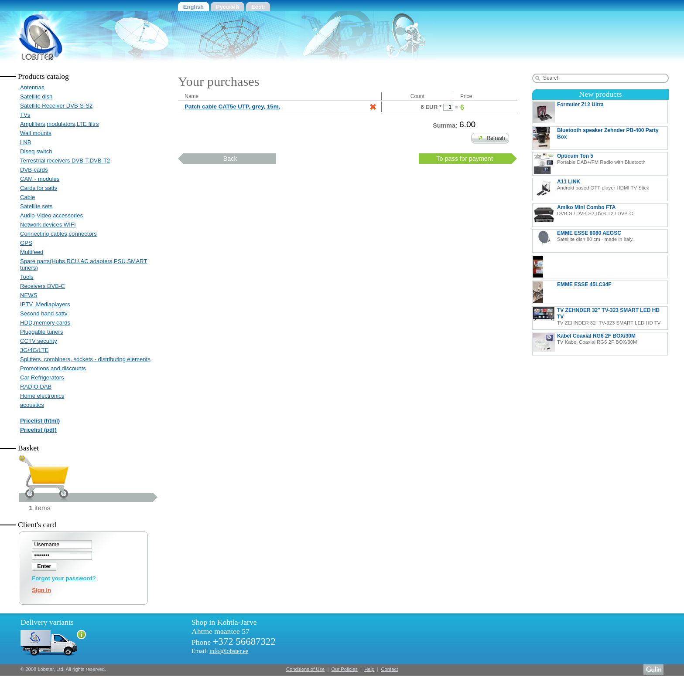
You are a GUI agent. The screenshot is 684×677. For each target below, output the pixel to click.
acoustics (32, 405)
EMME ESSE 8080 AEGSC (583, 241)
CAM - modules (39, 179)
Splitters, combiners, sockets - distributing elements (85, 359)
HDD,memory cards (45, 322)
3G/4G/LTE (34, 350)
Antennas (32, 87)
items (39, 507)
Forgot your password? (64, 578)
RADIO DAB (35, 386)
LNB (25, 142)
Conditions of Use (305, 669)
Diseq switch (36, 151)
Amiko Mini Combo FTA (583, 215)
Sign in (41, 590)
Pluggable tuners (41, 331)
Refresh (492, 138)
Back (230, 158)
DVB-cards (34, 169)
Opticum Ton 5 (589, 164)
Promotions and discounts (53, 368)
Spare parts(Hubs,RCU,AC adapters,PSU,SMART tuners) (83, 264)
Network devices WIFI (47, 224)
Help (369, 669)
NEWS (28, 295)
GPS (26, 243)
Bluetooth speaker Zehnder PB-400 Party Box (596, 138)
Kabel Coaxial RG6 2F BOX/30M (585, 344)
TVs (25, 115)
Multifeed (31, 252)
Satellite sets (36, 206)
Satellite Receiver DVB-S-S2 (56, 105)
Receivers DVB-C (42, 286)
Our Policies (345, 669)
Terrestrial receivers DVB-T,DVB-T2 (65, 160)
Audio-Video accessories (51, 215)
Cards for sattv (38, 188)
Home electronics (42, 396)
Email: (220, 650)
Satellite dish (36, 96)
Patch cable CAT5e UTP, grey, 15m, (232, 106)
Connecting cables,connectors (58, 233)
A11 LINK (591, 189)
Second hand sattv (44, 313)
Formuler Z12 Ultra (599, 112)
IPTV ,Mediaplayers (45, 304)
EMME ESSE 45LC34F (600, 292)
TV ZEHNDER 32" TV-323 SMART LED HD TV (596, 318)
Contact (389, 669)
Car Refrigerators (42, 377)
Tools (27, 277)
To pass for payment (464, 158)
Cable (27, 197)
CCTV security (38, 341)
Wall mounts (35, 133)
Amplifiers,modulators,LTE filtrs (59, 124)
